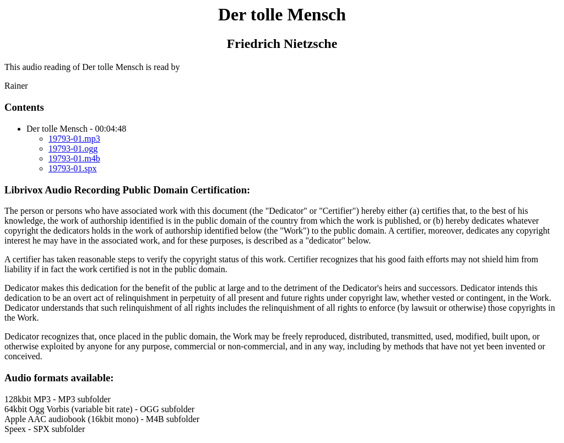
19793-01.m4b (74, 158)
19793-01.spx (72, 168)
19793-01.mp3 (74, 138)
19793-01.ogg (72, 148)
